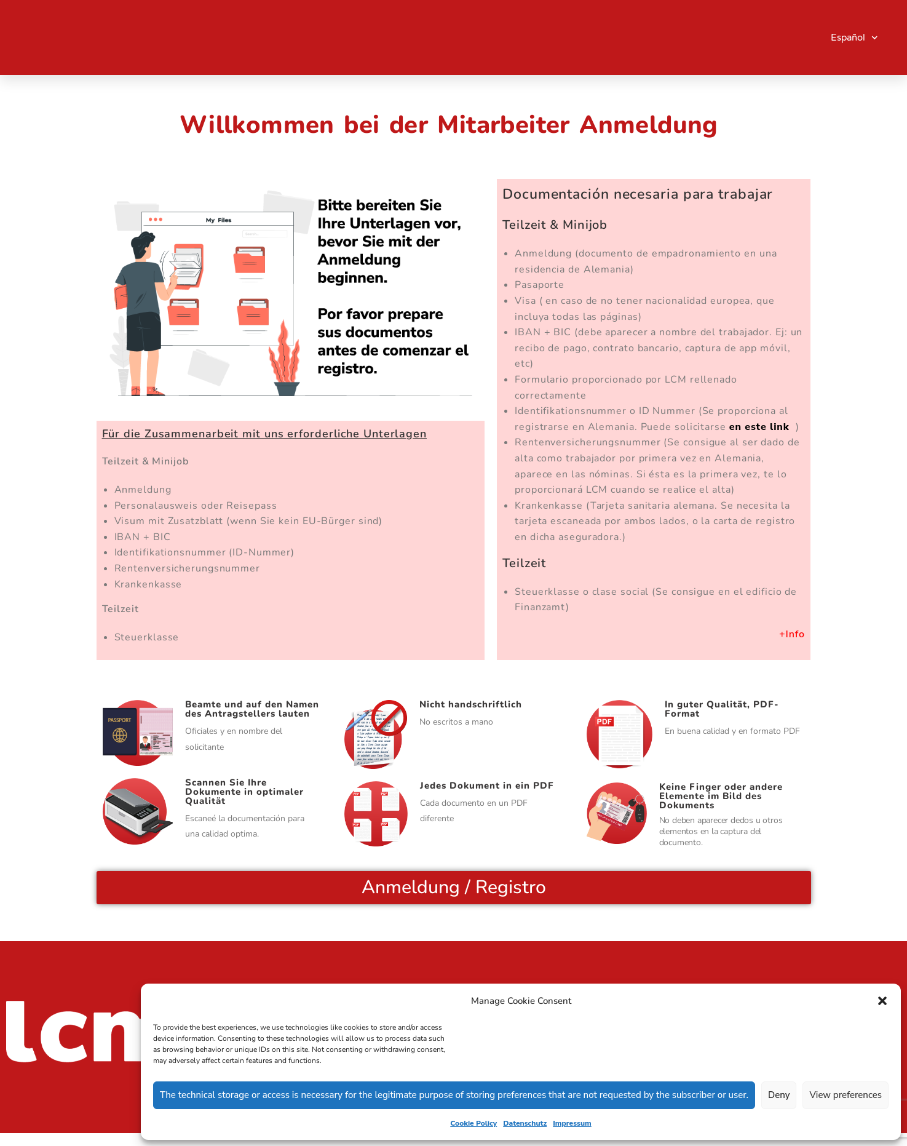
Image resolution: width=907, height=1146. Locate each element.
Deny (779, 1095)
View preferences (845, 1095)
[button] (882, 1001)
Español (854, 37)
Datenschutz (525, 1123)
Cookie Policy (473, 1123)
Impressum (572, 1123)
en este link (761, 427)
